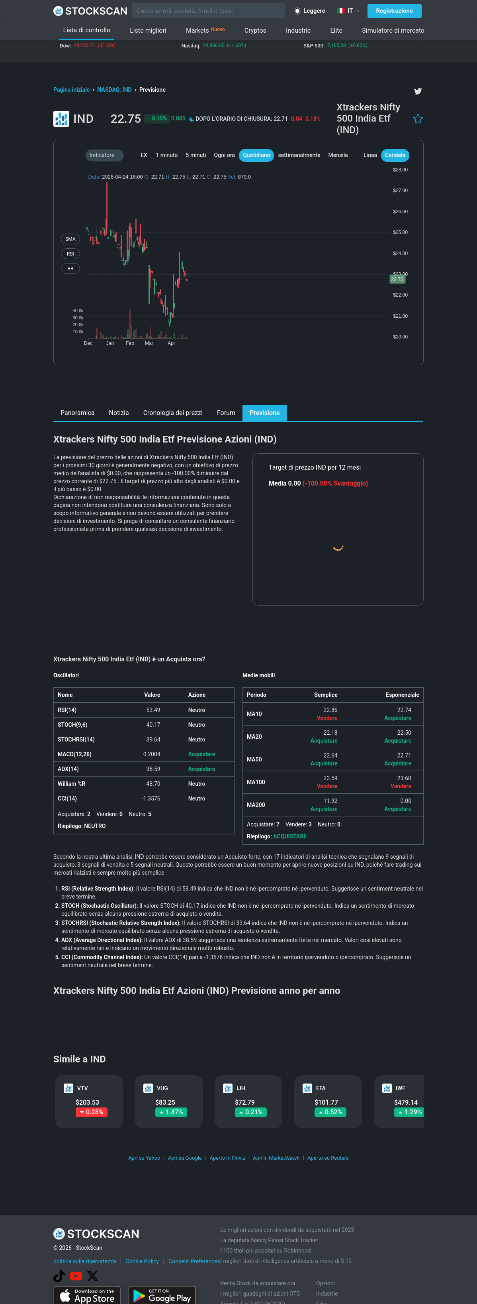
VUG (162, 1088)
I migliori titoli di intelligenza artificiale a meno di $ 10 (286, 1261)
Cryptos (255, 30)
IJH (241, 1088)
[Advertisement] (238, 387)
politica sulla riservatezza (84, 1261)
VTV (82, 1088)
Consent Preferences (194, 1261)
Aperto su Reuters (328, 1158)
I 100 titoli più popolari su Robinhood (265, 1250)
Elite (336, 30)
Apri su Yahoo (144, 1158)
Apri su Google (185, 1158)
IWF (400, 1088)
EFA (321, 1088)
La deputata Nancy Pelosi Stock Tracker (269, 1240)
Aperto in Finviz (227, 1158)
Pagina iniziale (72, 90)
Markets (205, 30)
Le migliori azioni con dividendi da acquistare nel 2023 (287, 1230)
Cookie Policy (142, 1261)
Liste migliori (148, 30)
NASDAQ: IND (115, 90)
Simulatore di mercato (393, 30)
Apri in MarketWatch (276, 1158)
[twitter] (418, 91)
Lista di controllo (86, 30)
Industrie (298, 30)
